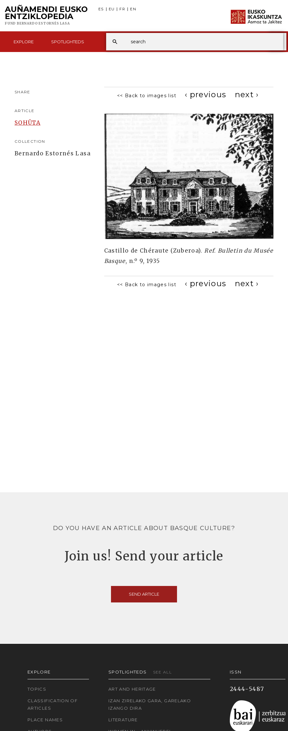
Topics (37, 689)
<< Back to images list (146, 96)
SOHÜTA (27, 122)
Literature (123, 719)
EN (133, 9)
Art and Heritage (132, 689)
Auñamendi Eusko (46, 16)
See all (162, 672)
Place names (45, 719)
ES (101, 9)
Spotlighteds (67, 41)
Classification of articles (53, 704)
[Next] (246, 94)
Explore (24, 41)
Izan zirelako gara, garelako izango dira (149, 704)
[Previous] (205, 94)
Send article (144, 594)
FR (122, 9)
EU (112, 9)
